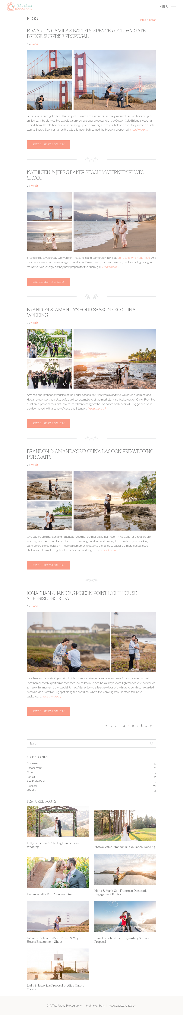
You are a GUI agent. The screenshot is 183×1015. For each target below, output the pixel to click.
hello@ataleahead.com (122, 1005)
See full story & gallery (49, 144)
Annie (34, 186)
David (34, 44)
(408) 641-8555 (95, 1005)
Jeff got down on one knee (134, 257)
